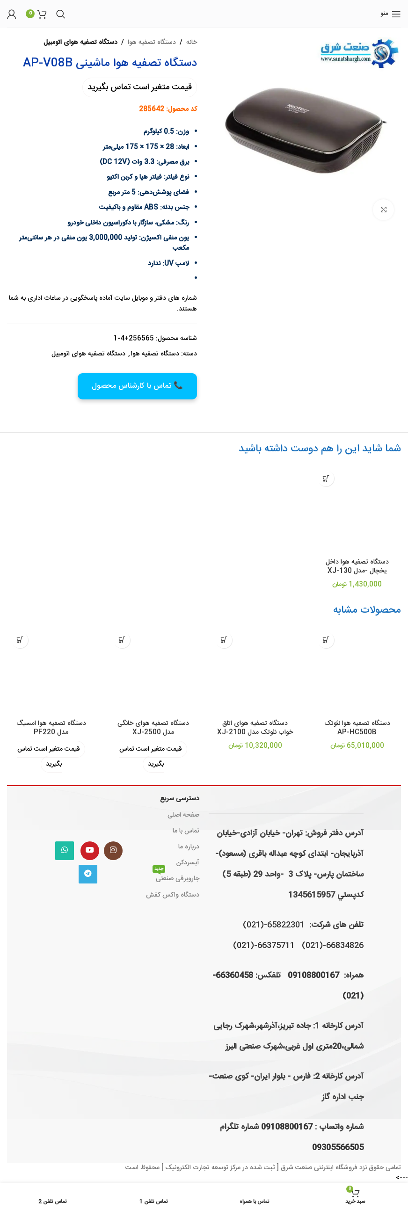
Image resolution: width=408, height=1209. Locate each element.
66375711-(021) (264, 945)
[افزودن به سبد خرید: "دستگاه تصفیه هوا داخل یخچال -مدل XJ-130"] (326, 478)
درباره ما (188, 847)
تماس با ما (186, 831)
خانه (191, 42)
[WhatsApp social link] (64, 850)
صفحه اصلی (183, 815)
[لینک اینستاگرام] (113, 850)
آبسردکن (187, 863)
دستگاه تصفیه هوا (152, 42)
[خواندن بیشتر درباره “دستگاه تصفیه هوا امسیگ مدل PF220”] (20, 640)
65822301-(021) (274, 925)
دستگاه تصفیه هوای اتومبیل (80, 42)
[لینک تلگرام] (88, 874)
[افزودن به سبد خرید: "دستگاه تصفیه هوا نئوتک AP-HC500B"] (326, 640)
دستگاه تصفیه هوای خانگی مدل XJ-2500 (153, 728)
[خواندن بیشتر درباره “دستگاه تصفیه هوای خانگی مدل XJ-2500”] (122, 640)
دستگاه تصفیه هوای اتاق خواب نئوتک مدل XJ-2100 (255, 728)
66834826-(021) (333, 945)
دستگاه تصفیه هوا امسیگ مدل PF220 (51, 728)
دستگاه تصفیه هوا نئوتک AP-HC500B (357, 728)
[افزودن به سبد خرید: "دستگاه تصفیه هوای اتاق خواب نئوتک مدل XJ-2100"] (224, 640)
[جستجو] (60, 14)
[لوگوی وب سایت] (204, 14)
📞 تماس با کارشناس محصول (137, 386)
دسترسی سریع (179, 798)
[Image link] (88, 812)
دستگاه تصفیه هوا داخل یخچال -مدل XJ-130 (357, 567)
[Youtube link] (89, 850)
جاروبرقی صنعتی (176, 877)
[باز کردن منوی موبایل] (391, 14)
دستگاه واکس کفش (172, 895)
